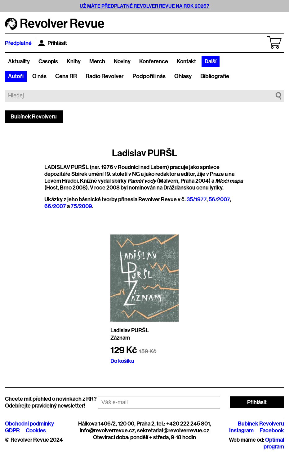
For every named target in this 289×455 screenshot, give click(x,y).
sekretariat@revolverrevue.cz (173, 430)
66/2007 (55, 206)
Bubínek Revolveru (34, 116)
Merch (97, 61)
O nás (39, 76)
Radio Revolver (105, 76)
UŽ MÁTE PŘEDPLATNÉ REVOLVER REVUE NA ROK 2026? (144, 6)
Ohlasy (183, 76)
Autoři (16, 76)
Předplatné (18, 43)
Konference (153, 61)
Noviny (122, 61)
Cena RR (66, 76)
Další (210, 61)
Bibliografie (214, 76)
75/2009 (81, 206)
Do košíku (122, 361)
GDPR (12, 430)
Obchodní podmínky (29, 423)
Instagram (241, 430)
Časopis (48, 61)
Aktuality (19, 61)
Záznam (120, 337)
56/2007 (219, 199)
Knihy (74, 61)
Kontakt (186, 61)
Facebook (272, 430)
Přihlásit (52, 43)
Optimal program (274, 443)
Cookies (36, 430)
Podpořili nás (149, 76)
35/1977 (197, 199)
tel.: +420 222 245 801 (183, 423)
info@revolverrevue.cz (107, 430)
